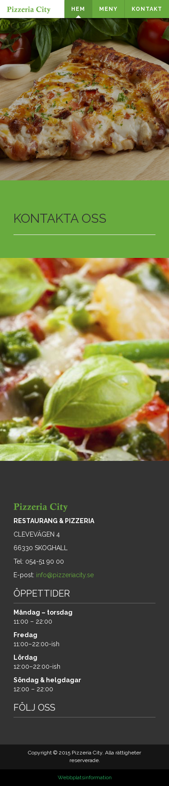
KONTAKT (147, 9)
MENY (108, 9)
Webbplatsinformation (85, 777)
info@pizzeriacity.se (65, 575)
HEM (78, 9)
